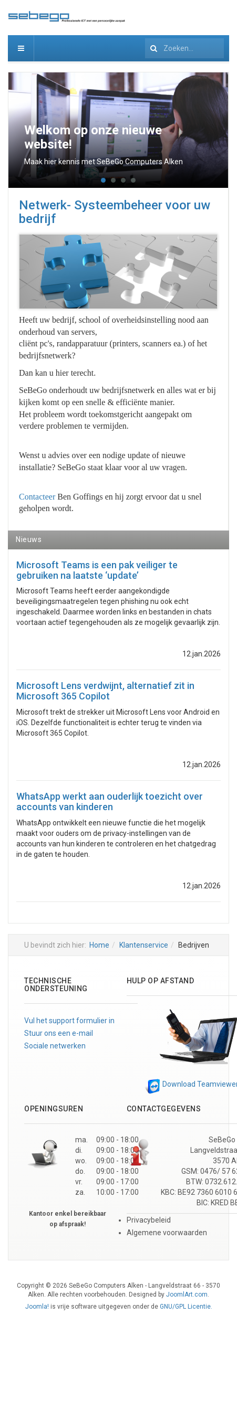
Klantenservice (143, 945)
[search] (184, 48)
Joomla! (37, 1306)
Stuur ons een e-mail (58, 1033)
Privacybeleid (149, 1220)
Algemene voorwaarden (167, 1232)
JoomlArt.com (187, 1294)
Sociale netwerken (55, 1046)
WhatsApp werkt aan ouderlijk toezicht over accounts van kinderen (109, 801)
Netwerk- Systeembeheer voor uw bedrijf (114, 212)
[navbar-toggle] (21, 48)
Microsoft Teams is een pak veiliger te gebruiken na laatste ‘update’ (97, 570)
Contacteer (37, 496)
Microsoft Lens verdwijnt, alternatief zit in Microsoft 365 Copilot (105, 691)
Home (99, 945)
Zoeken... (145, 35)
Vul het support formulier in (69, 1020)
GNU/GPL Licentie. (186, 1306)
